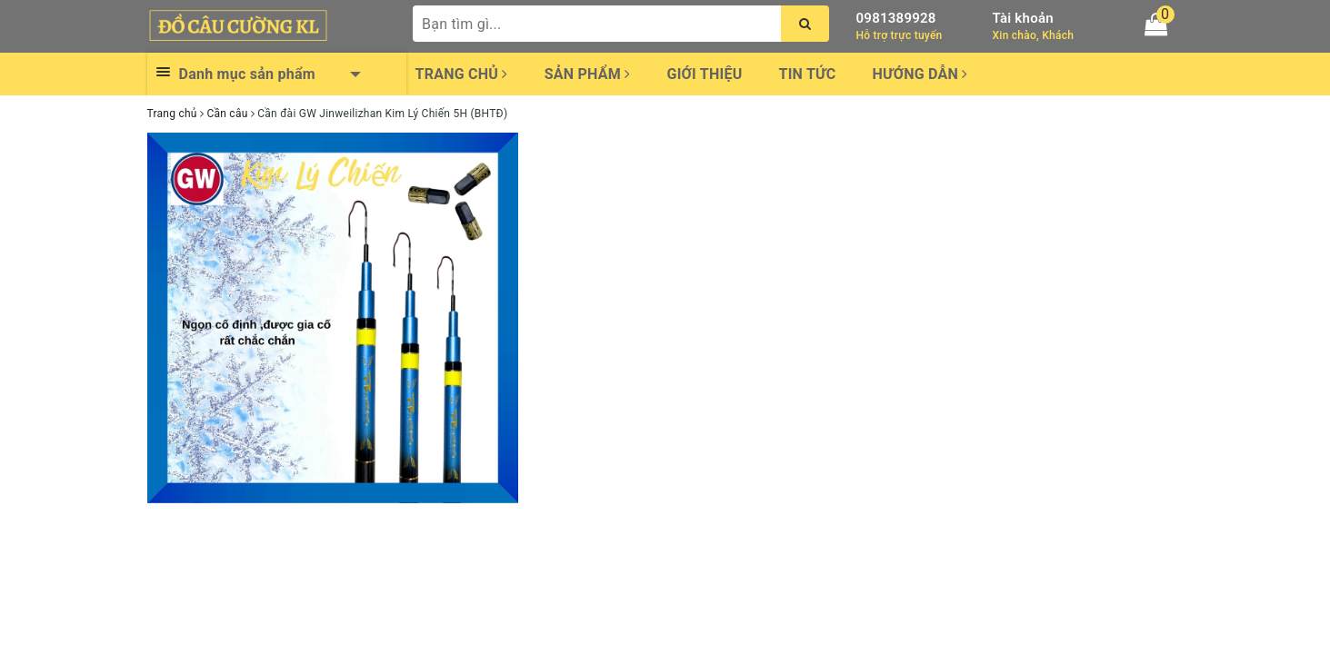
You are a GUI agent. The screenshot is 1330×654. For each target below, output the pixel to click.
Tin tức (807, 74)
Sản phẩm (588, 74)
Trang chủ (461, 74)
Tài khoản (1023, 18)
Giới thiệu (704, 74)
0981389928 (896, 18)
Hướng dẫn (919, 74)
